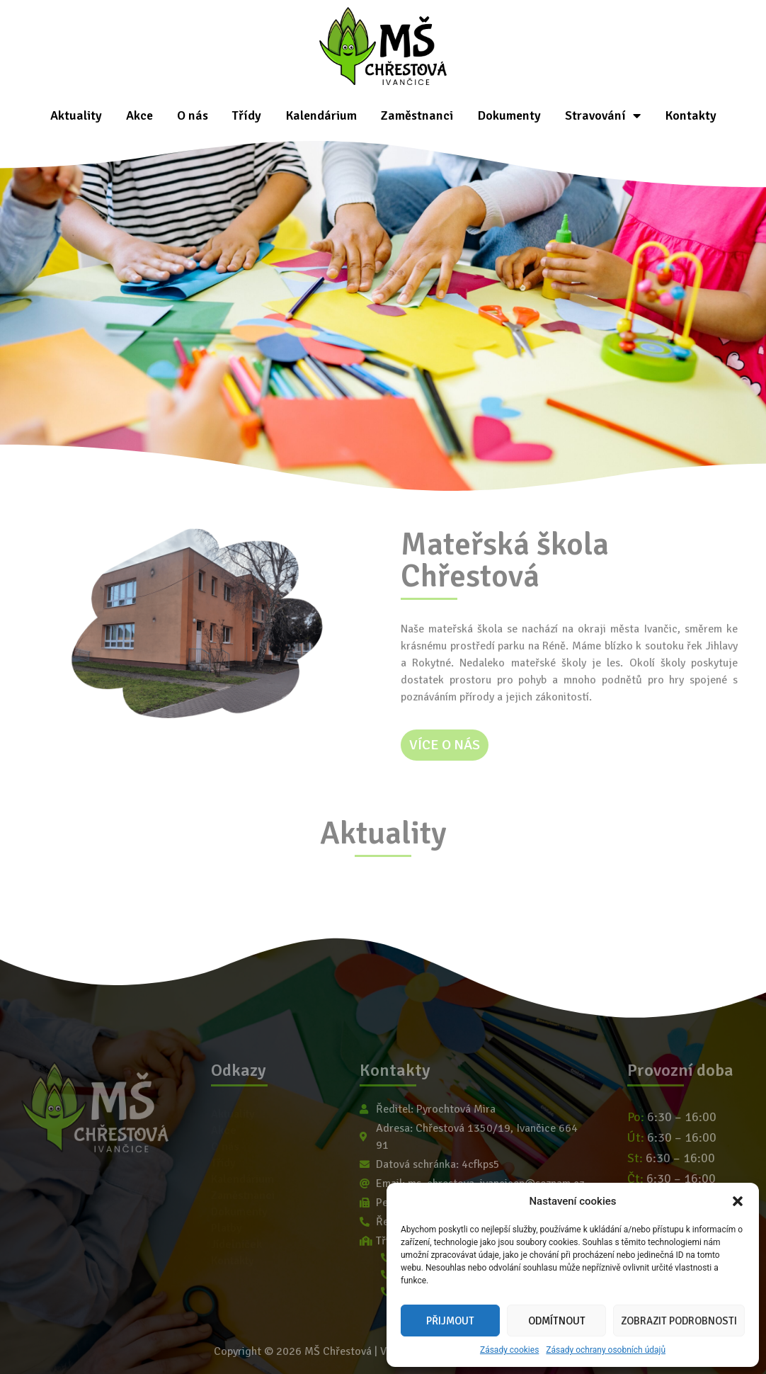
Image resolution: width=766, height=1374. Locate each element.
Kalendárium (321, 115)
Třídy (246, 115)
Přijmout (450, 1321)
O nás (192, 115)
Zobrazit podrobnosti (679, 1321)
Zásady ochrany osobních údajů (605, 1350)
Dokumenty (509, 115)
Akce (139, 115)
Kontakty (690, 115)
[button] (738, 1201)
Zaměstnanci (417, 115)
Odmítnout (556, 1321)
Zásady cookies (509, 1350)
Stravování (603, 115)
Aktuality (76, 115)
